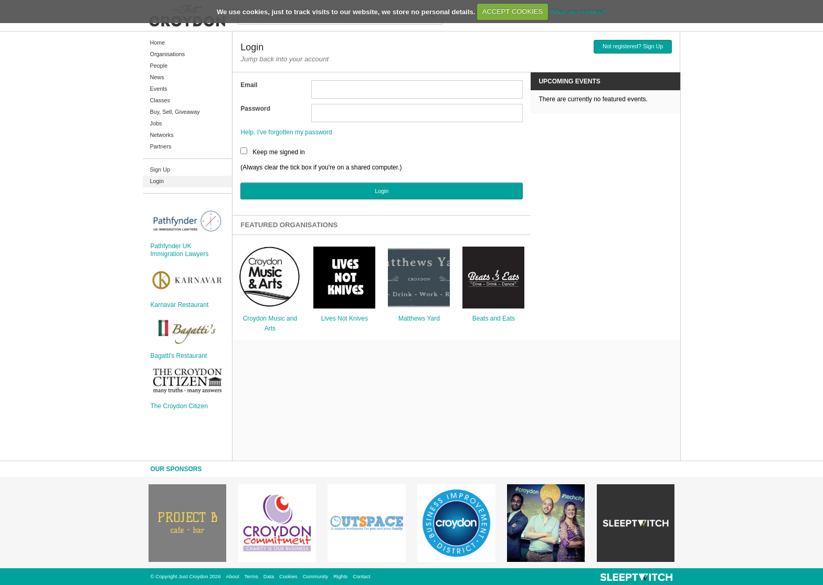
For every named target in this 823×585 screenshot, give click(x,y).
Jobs (156, 123)
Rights (340, 576)
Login (157, 181)
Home (157, 42)
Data (268, 576)
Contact (361, 576)
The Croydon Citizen (179, 406)
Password (255, 108)
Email (248, 85)
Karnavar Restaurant (180, 305)
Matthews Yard (419, 318)
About (232, 576)
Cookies (288, 576)
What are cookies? (578, 11)
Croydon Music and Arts (270, 323)
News (157, 77)
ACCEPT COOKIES (512, 11)
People (159, 65)
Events (158, 89)
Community (316, 576)
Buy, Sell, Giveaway (175, 112)
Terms (251, 576)
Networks (162, 135)
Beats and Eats (493, 318)
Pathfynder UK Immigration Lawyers (180, 249)
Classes (160, 100)
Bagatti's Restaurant (179, 355)
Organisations (167, 54)
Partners (161, 146)
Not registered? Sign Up (633, 46)
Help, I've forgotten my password (286, 132)
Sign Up (160, 169)
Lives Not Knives (344, 318)
